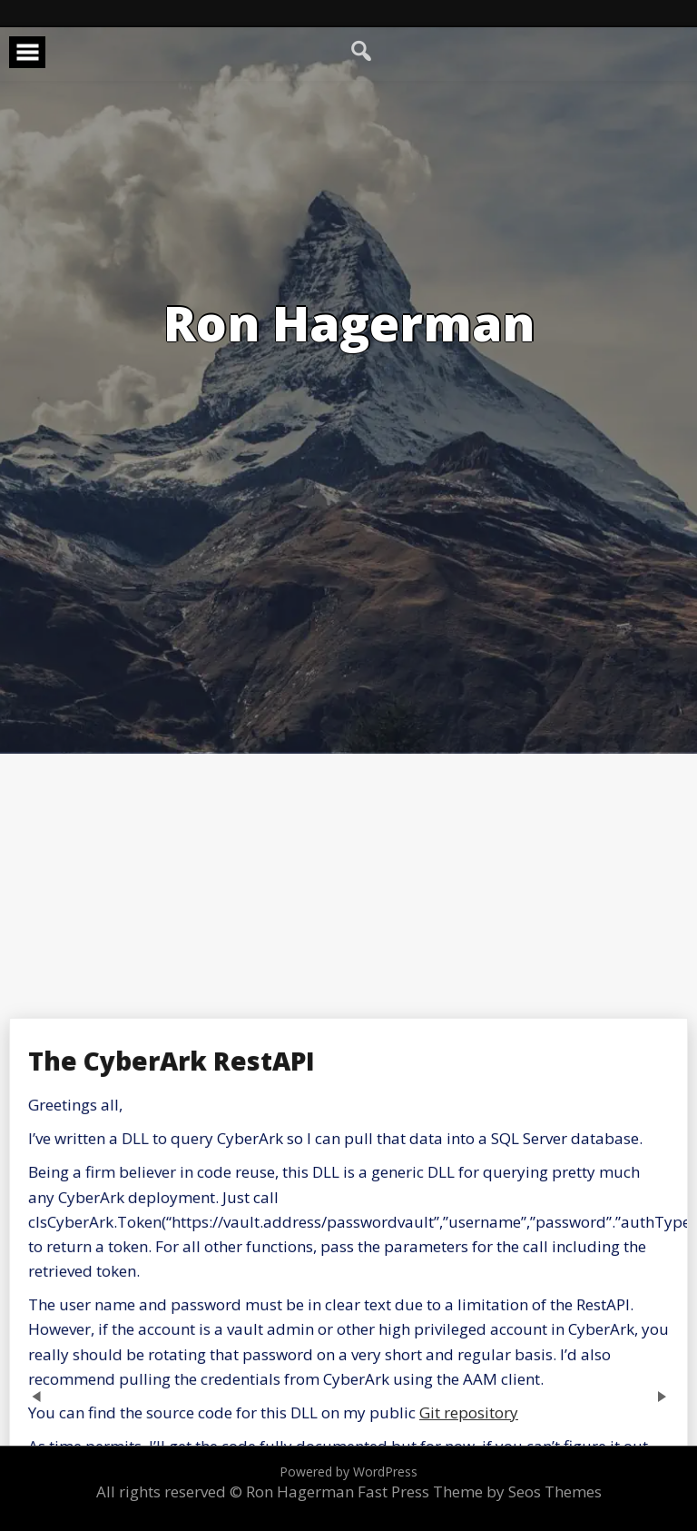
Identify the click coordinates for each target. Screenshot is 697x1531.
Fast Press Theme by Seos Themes (480, 1491)
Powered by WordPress (348, 1471)
